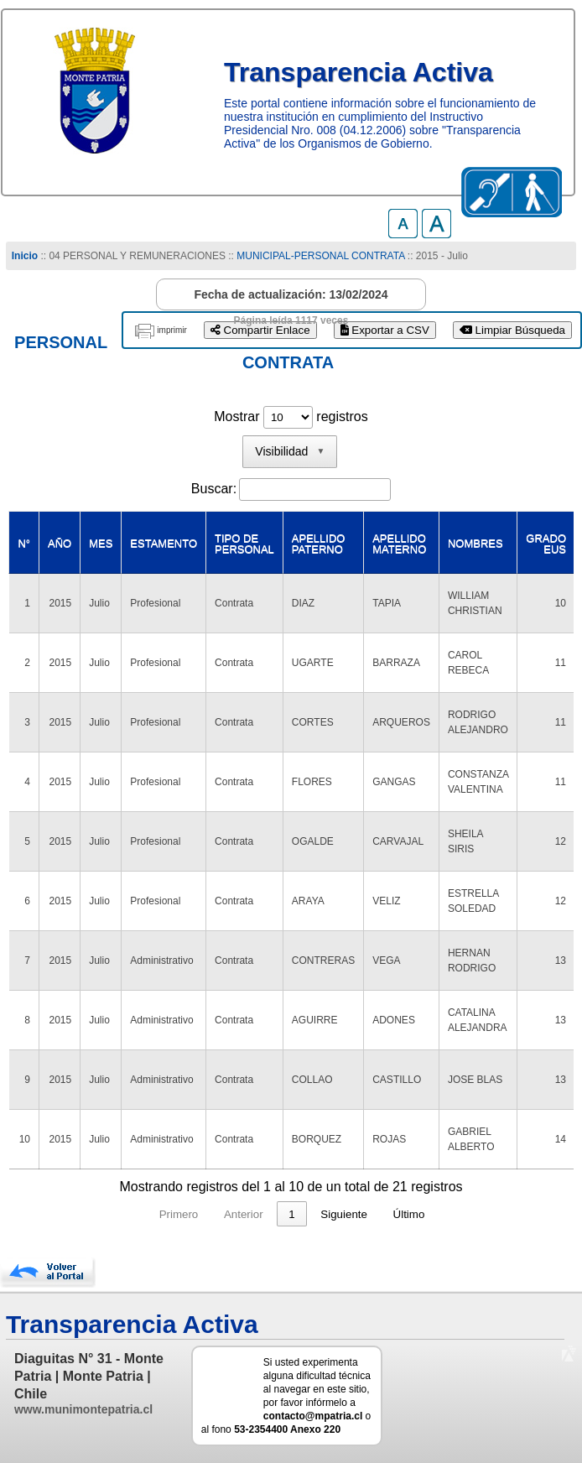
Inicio (25, 256)
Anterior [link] (211, 1214)
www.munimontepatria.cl (83, 1409)
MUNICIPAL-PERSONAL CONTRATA (320, 256)
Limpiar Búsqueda (512, 330)
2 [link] (291, 1214)
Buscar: (213, 489)
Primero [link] (147, 1214)
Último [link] (441, 1214)
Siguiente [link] (375, 1214)
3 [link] (323, 1214)
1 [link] (259, 1214)
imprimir (172, 330)
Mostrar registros (290, 416)
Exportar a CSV (384, 330)
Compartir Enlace (260, 330)
